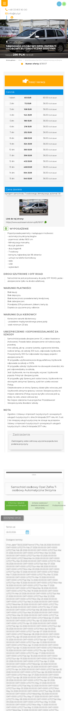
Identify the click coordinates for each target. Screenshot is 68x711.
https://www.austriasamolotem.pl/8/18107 (24, 222)
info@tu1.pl (14, 13)
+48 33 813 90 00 (17, 9)
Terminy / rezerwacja (34, 81)
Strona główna (10, 60)
